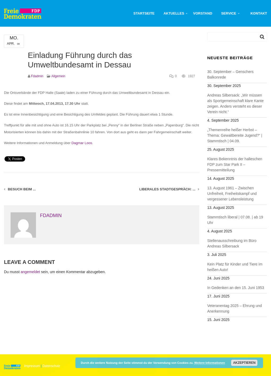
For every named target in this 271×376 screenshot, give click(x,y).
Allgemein (58, 76)
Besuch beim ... (20, 189)
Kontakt (258, 13)
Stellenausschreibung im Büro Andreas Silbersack (231, 243)
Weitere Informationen (209, 362)
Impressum (32, 366)
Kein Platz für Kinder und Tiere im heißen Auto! (235, 267)
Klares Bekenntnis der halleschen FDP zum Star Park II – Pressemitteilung (234, 164)
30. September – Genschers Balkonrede (230, 74)
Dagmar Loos (81, 143)
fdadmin (37, 76)
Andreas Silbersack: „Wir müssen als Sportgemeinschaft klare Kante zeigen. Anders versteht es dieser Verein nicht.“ (235, 103)
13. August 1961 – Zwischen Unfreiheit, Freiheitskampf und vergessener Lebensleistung (232, 193)
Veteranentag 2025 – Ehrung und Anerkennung (234, 308)
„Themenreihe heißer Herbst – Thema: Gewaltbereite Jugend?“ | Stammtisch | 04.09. (234, 135)
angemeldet (30, 272)
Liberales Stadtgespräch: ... (169, 189)
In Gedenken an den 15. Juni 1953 (235, 288)
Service (228, 13)
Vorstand (202, 13)
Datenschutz (51, 366)
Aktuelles (174, 13)
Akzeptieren (244, 363)
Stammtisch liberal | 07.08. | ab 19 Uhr (235, 220)
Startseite (144, 13)
